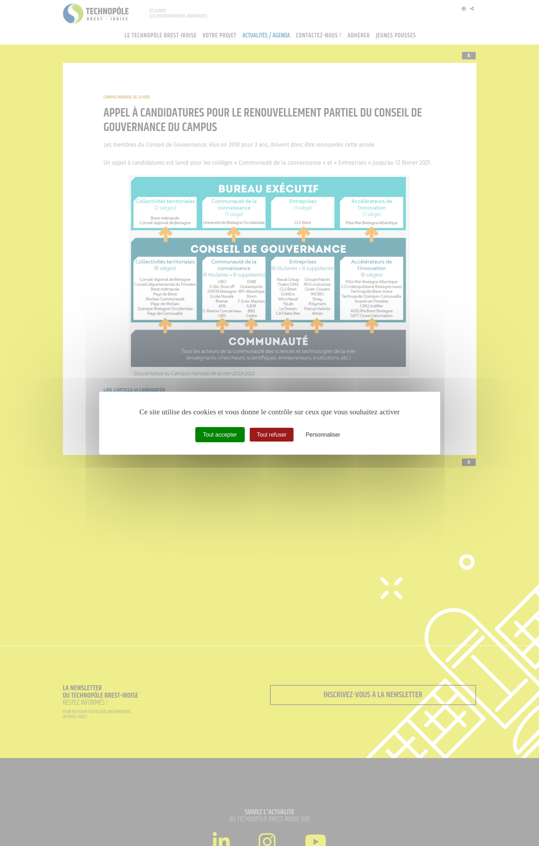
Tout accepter (220, 434)
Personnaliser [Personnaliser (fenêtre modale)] (323, 434)
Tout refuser (271, 434)
